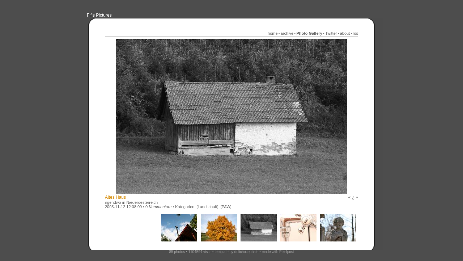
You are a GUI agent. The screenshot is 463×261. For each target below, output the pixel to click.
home (273, 33)
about (345, 33)
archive (287, 33)
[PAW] (226, 207)
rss (355, 33)
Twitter (331, 33)
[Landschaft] (207, 207)
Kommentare (160, 207)
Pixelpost (286, 252)
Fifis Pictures (99, 15)
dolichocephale (246, 252)
